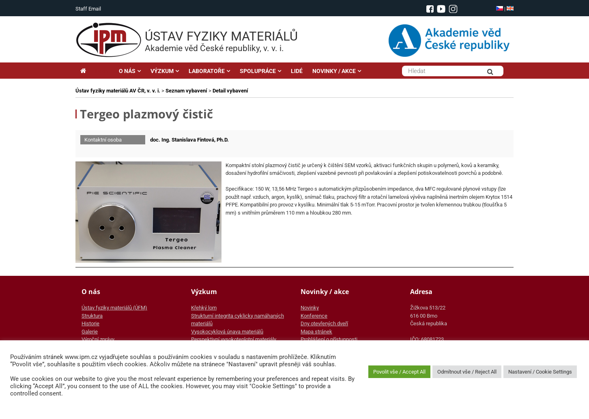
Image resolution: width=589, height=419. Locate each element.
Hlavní (94, 71)
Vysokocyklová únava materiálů (227, 332)
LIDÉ (297, 71)
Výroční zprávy (98, 339)
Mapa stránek (316, 332)
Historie (90, 323)
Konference (314, 316)
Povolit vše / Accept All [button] (399, 372)
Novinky (310, 308)
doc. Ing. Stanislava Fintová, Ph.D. (189, 140)
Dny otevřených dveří (324, 323)
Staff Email (88, 9)
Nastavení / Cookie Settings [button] (540, 372)
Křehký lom (204, 308)
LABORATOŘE (207, 71)
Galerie (90, 332)
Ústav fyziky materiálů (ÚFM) (114, 308)
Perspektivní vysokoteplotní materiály (233, 339)
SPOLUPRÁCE (258, 71)
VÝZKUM (162, 71)
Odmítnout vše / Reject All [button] (467, 372)
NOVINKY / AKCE (334, 71)
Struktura (92, 316)
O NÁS (127, 71)
